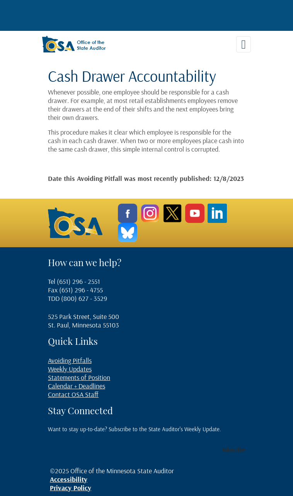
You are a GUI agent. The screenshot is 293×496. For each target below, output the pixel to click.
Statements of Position (79, 377)
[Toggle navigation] (243, 44)
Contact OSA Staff (73, 394)
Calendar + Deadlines (76, 385)
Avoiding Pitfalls (70, 360)
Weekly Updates (70, 368)
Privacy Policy (70, 487)
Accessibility (68, 479)
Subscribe (233, 449)
